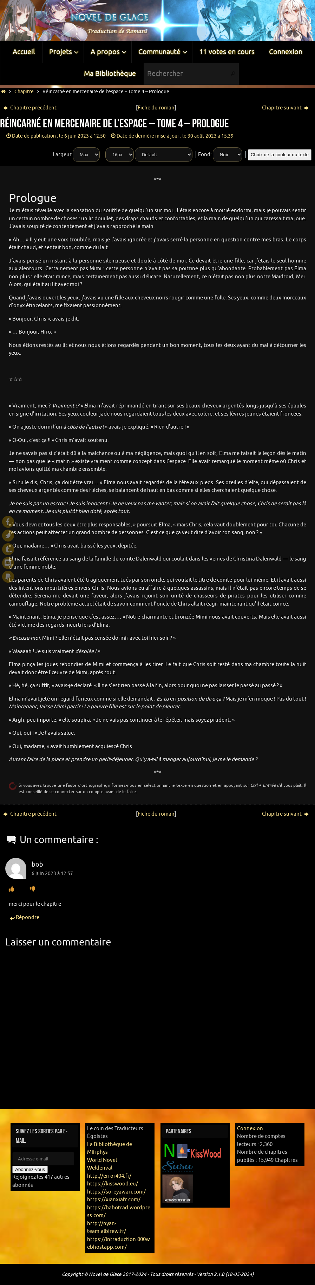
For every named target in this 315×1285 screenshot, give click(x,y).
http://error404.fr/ (109, 1176)
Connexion (250, 1128)
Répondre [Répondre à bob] (24, 918)
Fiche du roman (156, 108)
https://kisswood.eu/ (112, 1183)
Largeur (62, 154)
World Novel (102, 1160)
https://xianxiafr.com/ (113, 1199)
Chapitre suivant (285, 108)
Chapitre (24, 92)
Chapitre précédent (30, 108)
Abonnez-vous (30, 1169)
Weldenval (99, 1168)
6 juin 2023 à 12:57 (52, 873)
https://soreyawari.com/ (116, 1192)
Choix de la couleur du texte (280, 154)
